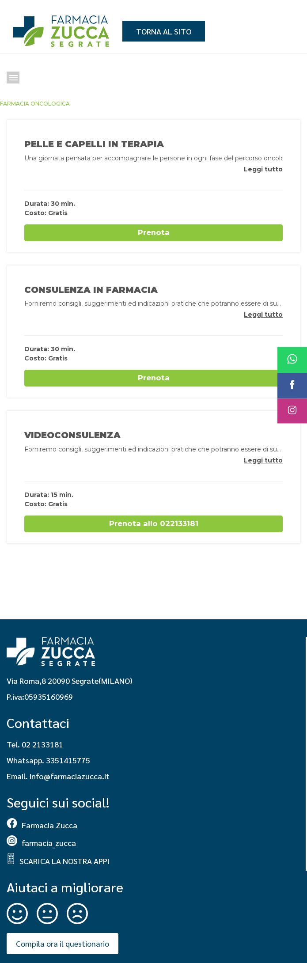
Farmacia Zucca (42, 825)
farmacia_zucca (41, 843)
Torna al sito (163, 31)
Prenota (154, 232)
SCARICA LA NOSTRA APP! (58, 861)
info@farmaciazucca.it (70, 776)
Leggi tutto (263, 169)
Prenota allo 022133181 (153, 523)
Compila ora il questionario (62, 943)
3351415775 (68, 760)
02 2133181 (42, 744)
